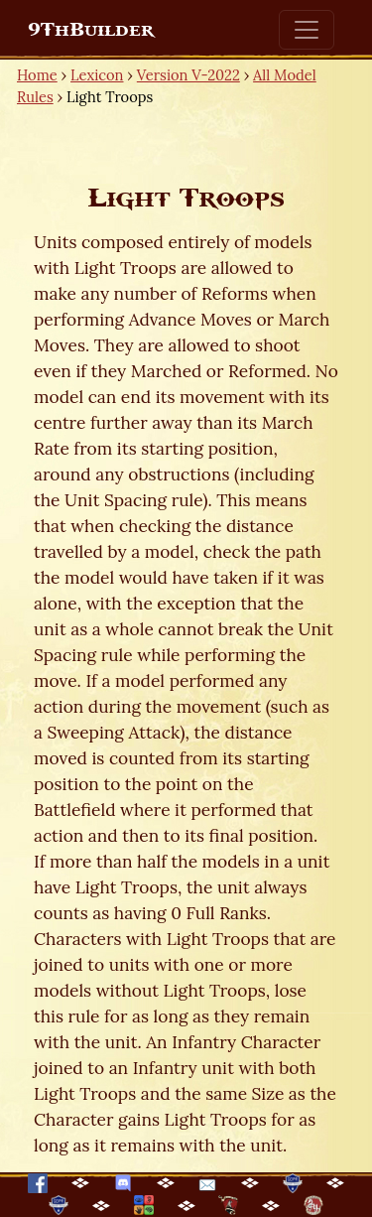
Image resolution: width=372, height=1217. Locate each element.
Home (37, 75)
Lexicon (96, 75)
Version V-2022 (188, 75)
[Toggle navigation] (306, 30)
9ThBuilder (91, 30)
